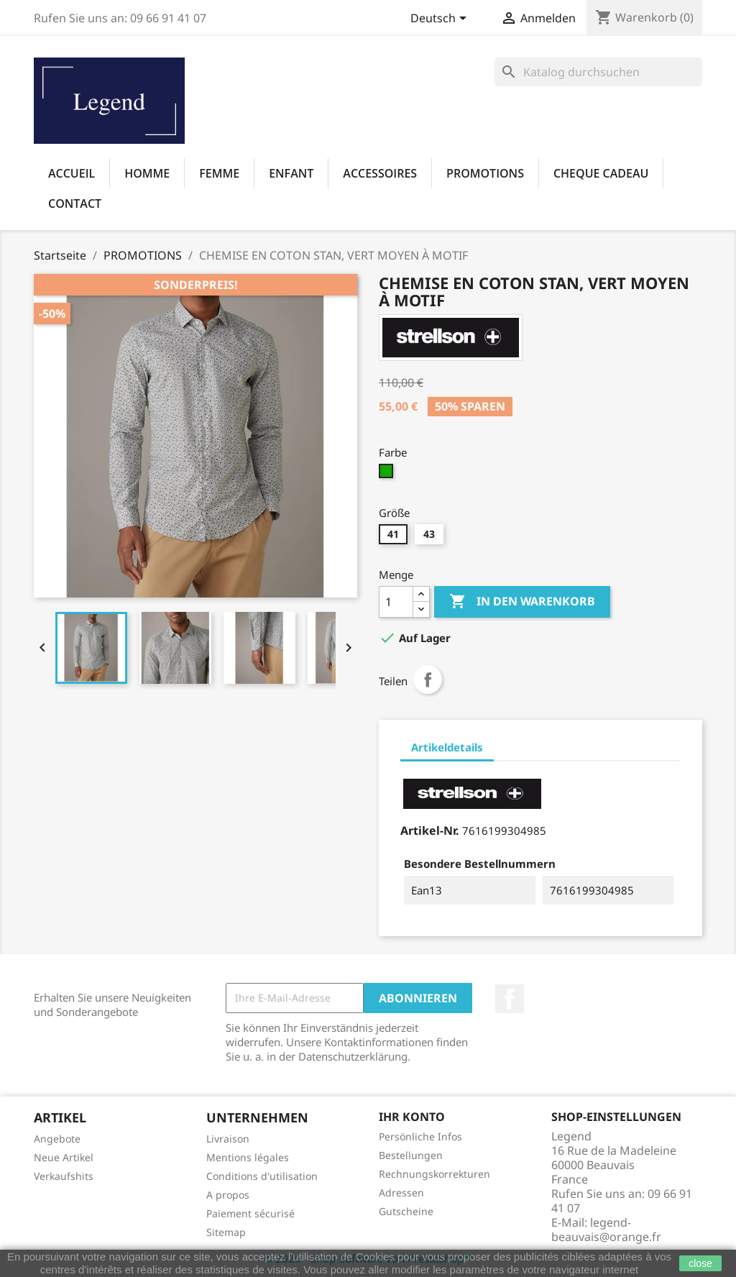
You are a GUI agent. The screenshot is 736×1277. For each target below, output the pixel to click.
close (700, 1263)
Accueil (71, 173)
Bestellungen (411, 1155)
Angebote (57, 1138)
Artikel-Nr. (429, 830)
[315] (388, 474)
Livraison (227, 1138)
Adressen (401, 1192)
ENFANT (291, 173)
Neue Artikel (63, 1157)
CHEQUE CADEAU (601, 173)
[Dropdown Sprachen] (441, 19)
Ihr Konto (412, 1117)
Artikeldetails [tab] (447, 747)
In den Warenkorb (522, 601)
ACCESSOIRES (380, 173)
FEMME (219, 173)
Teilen (427, 679)
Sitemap (226, 1232)
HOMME (147, 173)
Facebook (509, 998)
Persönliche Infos (420, 1136)
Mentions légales (247, 1157)
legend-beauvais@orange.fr (606, 1229)
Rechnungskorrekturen (434, 1174)
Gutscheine (406, 1211)
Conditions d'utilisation (262, 1176)
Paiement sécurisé (250, 1213)
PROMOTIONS (485, 173)
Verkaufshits (63, 1176)
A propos (227, 1195)
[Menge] (396, 602)
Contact (74, 203)
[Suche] (598, 72)
